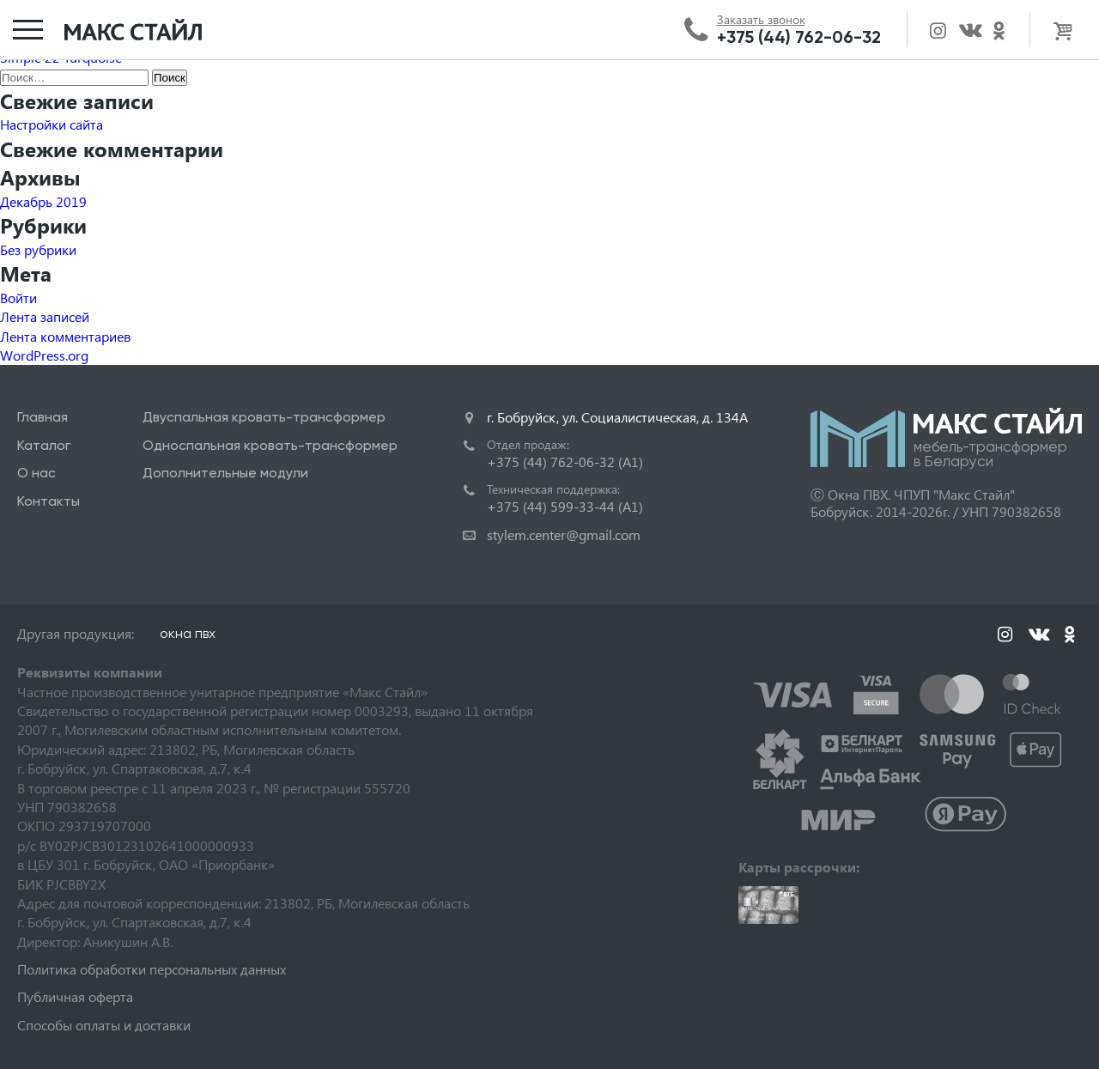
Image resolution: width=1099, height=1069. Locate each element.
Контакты (48, 501)
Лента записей (44, 316)
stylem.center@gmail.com (564, 534)
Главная (42, 417)
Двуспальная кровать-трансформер (264, 417)
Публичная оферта (75, 996)
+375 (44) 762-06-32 (799, 37)
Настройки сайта (51, 124)
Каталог (43, 445)
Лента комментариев (65, 336)
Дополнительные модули (225, 473)
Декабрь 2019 (43, 201)
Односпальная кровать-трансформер (270, 445)
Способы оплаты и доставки (104, 1025)
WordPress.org (44, 355)
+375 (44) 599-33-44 (565, 506)
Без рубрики (38, 249)
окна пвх (188, 633)
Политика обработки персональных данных (151, 969)
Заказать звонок (761, 20)
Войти (18, 298)
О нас (36, 473)
